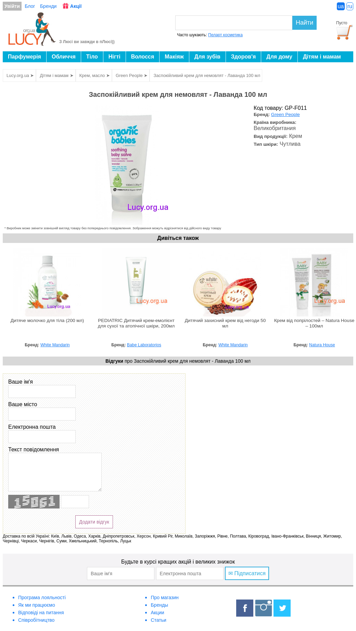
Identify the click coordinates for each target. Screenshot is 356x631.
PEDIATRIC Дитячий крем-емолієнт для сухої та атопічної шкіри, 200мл (136, 323)
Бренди (48, 6)
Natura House (322, 345)
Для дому (279, 57)
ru (349, 6)
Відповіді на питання (41, 612)
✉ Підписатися (247, 573)
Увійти (12, 6)
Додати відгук (94, 522)
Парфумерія (24, 57)
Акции (157, 612)
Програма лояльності (42, 597)
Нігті (114, 57)
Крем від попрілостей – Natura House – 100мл (314, 323)
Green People (285, 114)
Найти (304, 22)
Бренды (159, 605)
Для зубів (207, 57)
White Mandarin (55, 345)
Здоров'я (243, 57)
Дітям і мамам (322, 57)
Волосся (142, 57)
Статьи (158, 620)
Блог (30, 6)
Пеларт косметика (225, 35)
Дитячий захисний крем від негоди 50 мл (225, 323)
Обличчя (64, 57)
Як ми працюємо (36, 605)
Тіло (92, 57)
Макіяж (174, 57)
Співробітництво (36, 620)
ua (341, 6)
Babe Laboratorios (144, 345)
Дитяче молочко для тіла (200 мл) (47, 320)
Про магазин (164, 597)
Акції (76, 6)
